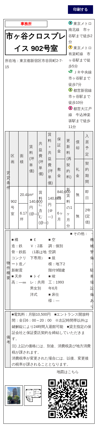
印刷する (80, 9)
